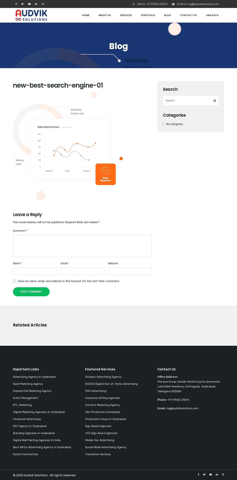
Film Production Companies (102, 412)
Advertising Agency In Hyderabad (34, 377)
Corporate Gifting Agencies (102, 398)
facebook (16, 4)
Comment (20, 230)
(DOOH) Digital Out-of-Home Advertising (111, 384)
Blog (167, 15)
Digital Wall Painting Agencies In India (37, 440)
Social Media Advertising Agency (105, 447)
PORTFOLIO (148, 15)
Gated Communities (25, 454)
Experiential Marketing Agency (32, 391)
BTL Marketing (22, 405)
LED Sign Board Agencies (101, 433)
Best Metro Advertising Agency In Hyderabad (42, 447)
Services (126, 15)
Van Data (212, 15)
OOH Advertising (95, 391)
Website (113, 263)
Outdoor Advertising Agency (103, 377)
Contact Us (188, 15)
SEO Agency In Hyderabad (29, 426)
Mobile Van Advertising (99, 440)
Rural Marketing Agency (28, 384)
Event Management (25, 398)
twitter (22, 4)
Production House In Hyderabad (105, 419)
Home (85, 15)
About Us (105, 15)
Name (17, 263)
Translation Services (98, 454)
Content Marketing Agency (102, 405)
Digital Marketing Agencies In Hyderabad (39, 412)
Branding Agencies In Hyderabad (34, 433)
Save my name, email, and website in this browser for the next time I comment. (69, 281)
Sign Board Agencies (98, 426)
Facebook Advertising (27, 419)
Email (65, 263)
